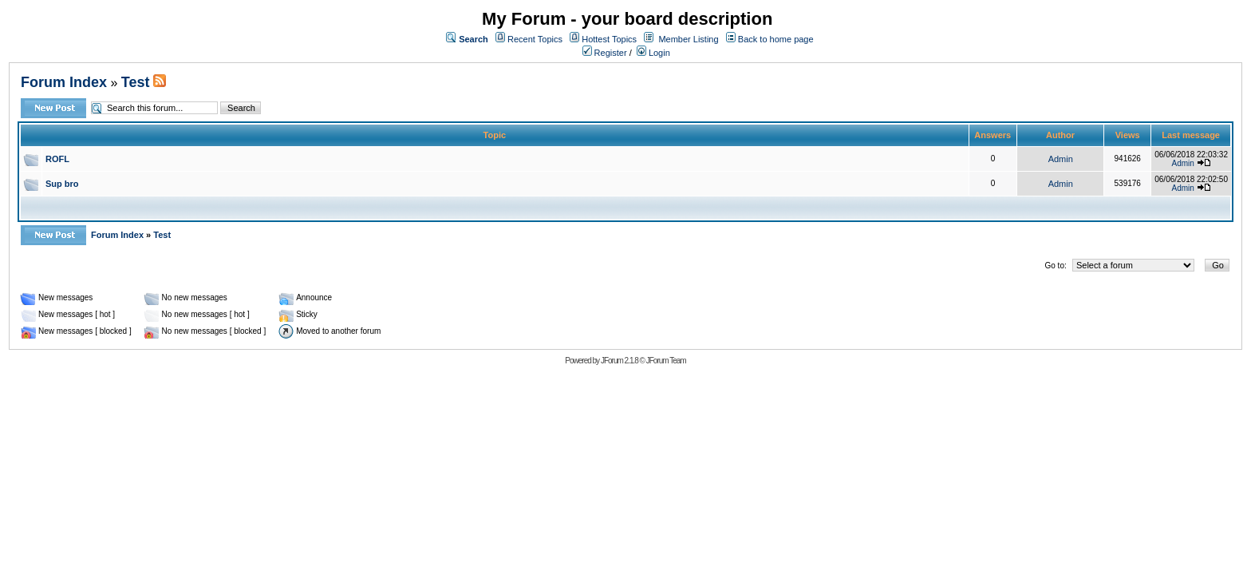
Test (135, 82)
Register (604, 53)
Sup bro (62, 183)
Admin (1060, 159)
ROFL (57, 159)
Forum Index (64, 82)
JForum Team (666, 360)
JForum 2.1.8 (619, 360)
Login (653, 53)
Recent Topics (534, 39)
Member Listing (688, 39)
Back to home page (776, 39)
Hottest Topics (609, 39)
